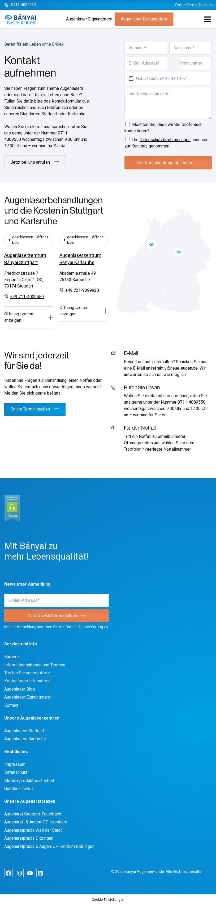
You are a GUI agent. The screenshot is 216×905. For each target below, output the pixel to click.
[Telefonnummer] (190, 63)
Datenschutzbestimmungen (165, 139)
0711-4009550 (23, 5)
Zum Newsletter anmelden (52, 615)
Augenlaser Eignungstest (89, 19)
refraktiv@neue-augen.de (174, 368)
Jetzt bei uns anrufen (30, 162)
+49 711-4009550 (27, 296)
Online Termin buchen (193, 5)
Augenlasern (71, 88)
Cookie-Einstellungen (108, 900)
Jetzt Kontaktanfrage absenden (164, 162)
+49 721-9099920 (82, 290)
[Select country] (174, 63)
